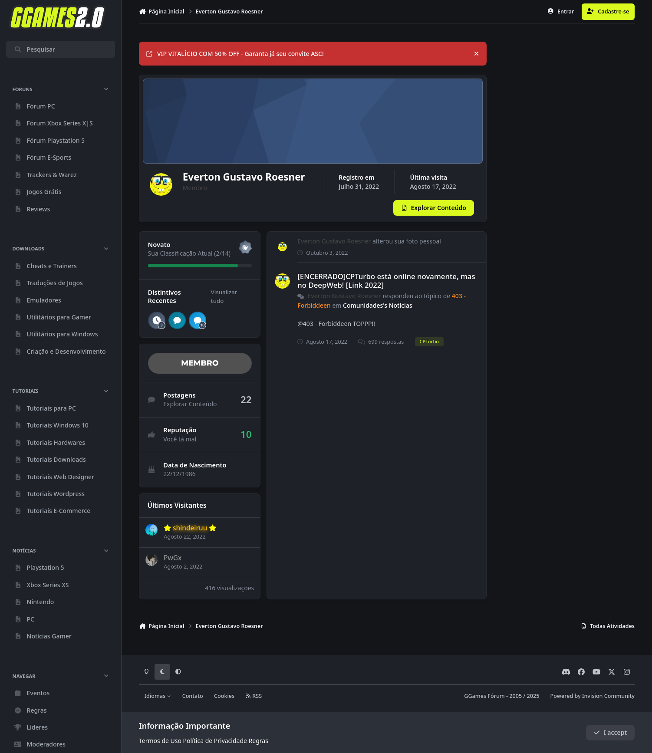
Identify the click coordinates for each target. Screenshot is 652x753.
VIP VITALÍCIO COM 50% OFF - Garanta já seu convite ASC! (235, 53)
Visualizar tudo (224, 302)
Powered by (592, 696)
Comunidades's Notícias (377, 310)
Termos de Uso (160, 741)
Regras (258, 741)
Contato (192, 696)
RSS (253, 696)
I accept (610, 732)
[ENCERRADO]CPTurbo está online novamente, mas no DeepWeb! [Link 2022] (386, 286)
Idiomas (158, 696)
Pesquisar (34, 49)
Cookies (224, 696)
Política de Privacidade (215, 741)
